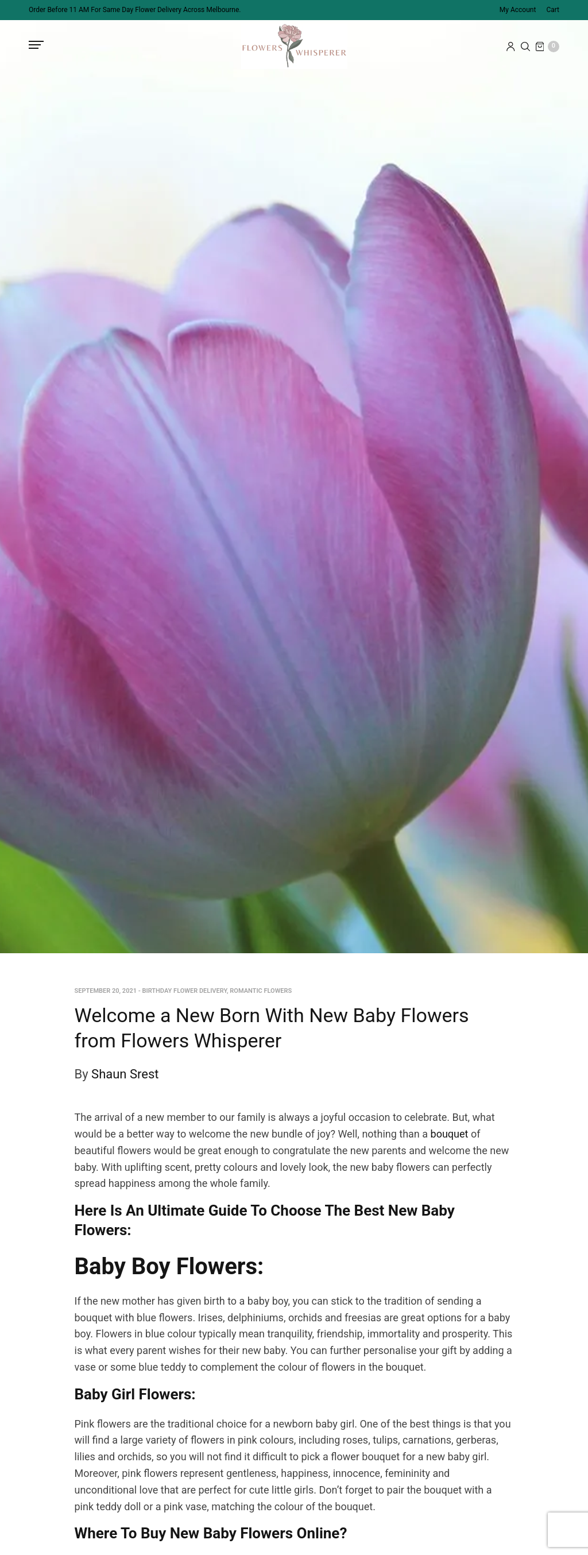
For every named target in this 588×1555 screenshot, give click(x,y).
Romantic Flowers (261, 991)
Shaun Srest (124, 1074)
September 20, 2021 (106, 991)
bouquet (450, 1134)
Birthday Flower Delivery (184, 991)
